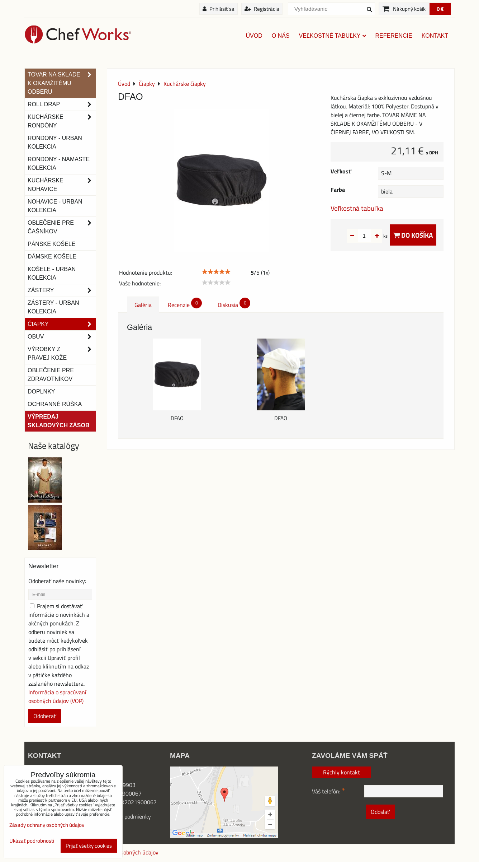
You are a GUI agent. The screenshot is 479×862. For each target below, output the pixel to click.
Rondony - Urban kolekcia (55, 142)
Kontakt (435, 36)
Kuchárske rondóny (62, 121)
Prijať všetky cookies (89, 846)
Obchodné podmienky (125, 816)
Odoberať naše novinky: (57, 581)
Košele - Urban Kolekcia (52, 273)
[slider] (216, 272)
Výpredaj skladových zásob (58, 421)
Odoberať (44, 716)
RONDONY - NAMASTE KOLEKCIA (59, 163)
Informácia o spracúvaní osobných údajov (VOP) (57, 696)
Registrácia (262, 9)
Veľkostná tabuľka (357, 208)
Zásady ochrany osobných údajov (46, 825)
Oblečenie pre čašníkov (62, 227)
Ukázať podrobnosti (31, 841)
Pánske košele (51, 244)
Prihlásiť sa (218, 9)
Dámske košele (52, 256)
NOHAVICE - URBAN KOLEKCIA (55, 206)
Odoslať (380, 811)
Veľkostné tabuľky (332, 36)
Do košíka (413, 235)
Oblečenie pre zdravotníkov (51, 374)
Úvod (254, 36)
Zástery (62, 290)
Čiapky (62, 324)
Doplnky (41, 391)
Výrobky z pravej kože (62, 353)
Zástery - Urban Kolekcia (53, 307)
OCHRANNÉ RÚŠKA (55, 404)
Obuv (62, 337)
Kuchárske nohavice (62, 184)
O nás (281, 36)
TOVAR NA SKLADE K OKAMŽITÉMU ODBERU (62, 83)
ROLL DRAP (62, 104)
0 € (440, 9)
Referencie (393, 36)
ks (374, 235)
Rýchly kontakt (341, 772)
